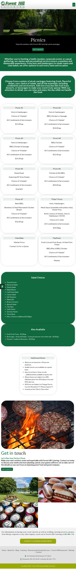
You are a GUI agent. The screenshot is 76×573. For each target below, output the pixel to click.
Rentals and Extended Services (39, 550)
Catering (23, 550)
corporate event (54, 59)
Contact (39, 552)
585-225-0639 (34, 559)
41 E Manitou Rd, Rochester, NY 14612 (39, 556)
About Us (10, 550)
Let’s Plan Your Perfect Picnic (13, 458)
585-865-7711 (69, 534)
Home (4, 550)
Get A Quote (38, 49)
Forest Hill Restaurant (59, 550)
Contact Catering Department (38, 541)
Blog (17, 550)
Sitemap (71, 550)
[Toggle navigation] (73, 5)
